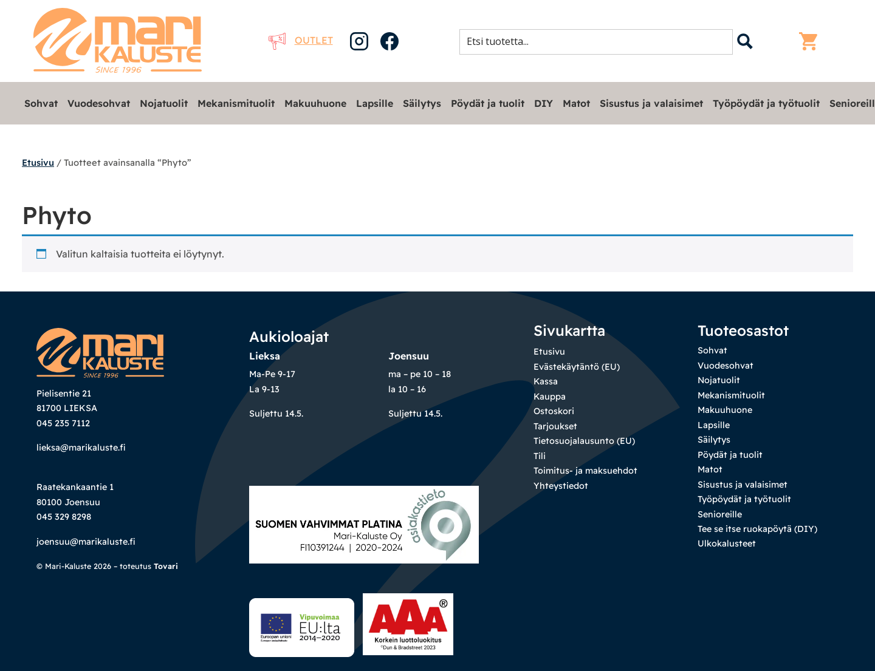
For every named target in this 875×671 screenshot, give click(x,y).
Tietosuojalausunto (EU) (584, 440)
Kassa (546, 381)
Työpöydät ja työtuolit (766, 103)
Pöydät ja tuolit (487, 103)
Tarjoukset (555, 426)
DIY (543, 103)
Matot (576, 103)
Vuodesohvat (98, 103)
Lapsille (374, 103)
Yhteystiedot (561, 485)
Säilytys (422, 103)
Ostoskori (554, 411)
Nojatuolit (164, 103)
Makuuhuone (315, 103)
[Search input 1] (600, 41)
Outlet (301, 40)
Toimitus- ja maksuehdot (585, 470)
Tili (540, 456)
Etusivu (38, 162)
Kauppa (550, 396)
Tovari (166, 566)
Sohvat (41, 103)
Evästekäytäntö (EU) (577, 366)
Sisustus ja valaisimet (651, 103)
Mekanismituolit (236, 103)
